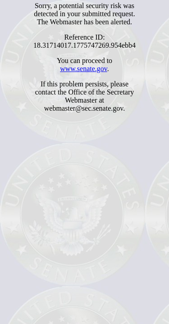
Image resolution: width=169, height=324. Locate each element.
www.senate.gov (83, 68)
